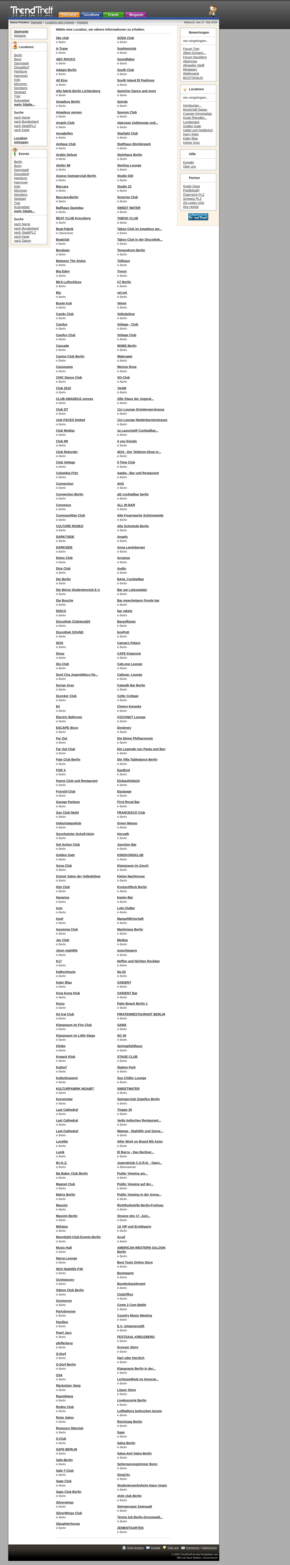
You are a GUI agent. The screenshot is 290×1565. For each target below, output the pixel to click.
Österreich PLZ (193, 194)
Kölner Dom (191, 142)
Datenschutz (209, 1547)
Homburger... (192, 105)
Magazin (20, 35)
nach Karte (21, 130)
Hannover (21, 76)
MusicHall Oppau (195, 109)
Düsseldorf (21, 67)
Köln (17, 80)
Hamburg (20, 71)
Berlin (18, 55)
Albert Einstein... (194, 53)
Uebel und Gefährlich (198, 130)
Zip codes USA (193, 203)
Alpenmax (190, 61)
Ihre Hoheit (190, 207)
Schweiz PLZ (192, 199)
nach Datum (22, 240)
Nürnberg (20, 88)
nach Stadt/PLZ (25, 126)
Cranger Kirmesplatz (197, 113)
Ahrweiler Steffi (193, 65)
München (20, 84)
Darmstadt (21, 63)
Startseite (36, 22)
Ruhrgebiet (22, 100)
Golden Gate (192, 126)
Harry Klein (191, 134)
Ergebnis (82, 22)
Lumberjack (191, 122)
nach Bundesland (26, 121)
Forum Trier (191, 49)
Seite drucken (135, 1547)
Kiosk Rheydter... (195, 118)
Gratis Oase (191, 186)
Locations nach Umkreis (59, 22)
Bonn (18, 59)
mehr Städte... (24, 104)
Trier (17, 96)
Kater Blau (190, 138)
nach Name (22, 117)
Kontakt (188, 162)
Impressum (192, 1547)
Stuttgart (20, 92)
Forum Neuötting (195, 57)
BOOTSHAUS (193, 78)
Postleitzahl (191, 190)
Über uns (189, 166)
